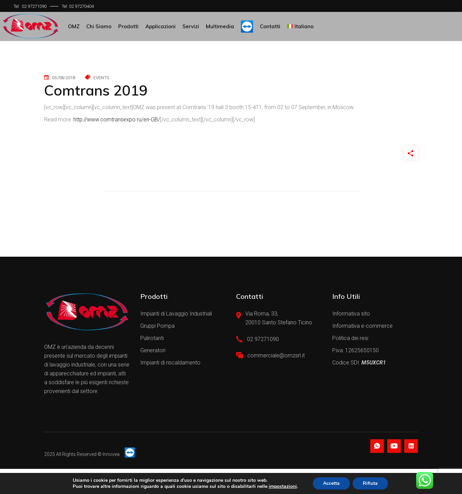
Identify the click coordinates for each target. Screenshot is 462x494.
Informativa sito (351, 313)
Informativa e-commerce (362, 326)
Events (101, 77)
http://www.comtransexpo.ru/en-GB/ (116, 119)
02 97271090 (34, 6)
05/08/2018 (63, 77)
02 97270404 (81, 6)
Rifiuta (370, 483)
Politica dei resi (350, 338)
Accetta (331, 483)
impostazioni (283, 486)
